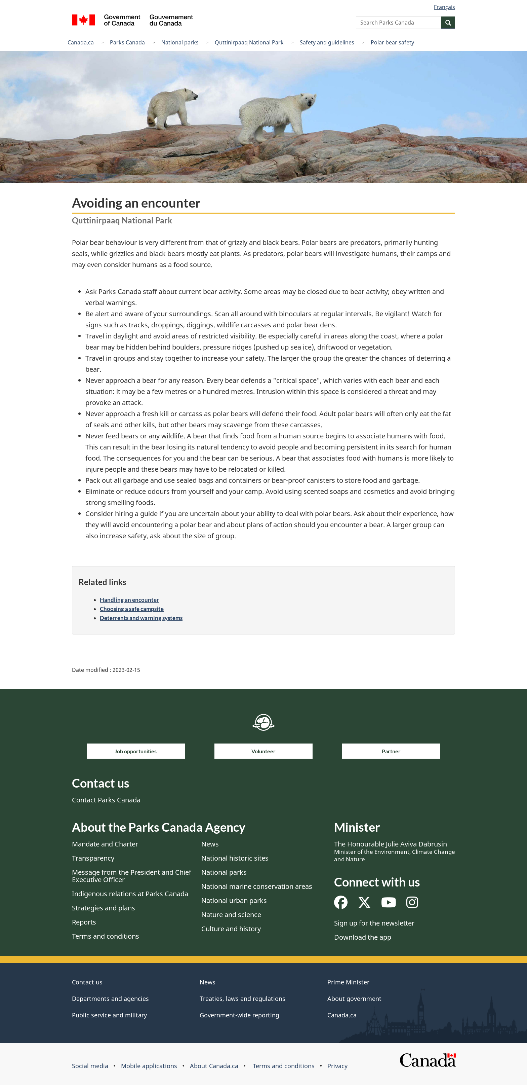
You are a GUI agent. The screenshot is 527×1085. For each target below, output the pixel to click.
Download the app (362, 937)
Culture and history (231, 928)
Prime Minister (348, 982)
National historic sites (235, 858)
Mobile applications (149, 1066)
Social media (90, 1066)
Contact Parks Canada (106, 799)
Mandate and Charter (105, 843)
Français (444, 7)
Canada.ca (81, 42)
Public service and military (109, 1015)
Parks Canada (127, 42)
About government (354, 998)
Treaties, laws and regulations (242, 998)
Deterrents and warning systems (141, 617)
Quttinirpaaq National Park (249, 42)
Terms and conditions (105, 936)
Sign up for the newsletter (374, 923)
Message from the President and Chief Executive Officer (131, 876)
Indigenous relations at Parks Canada (130, 893)
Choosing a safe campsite (132, 608)
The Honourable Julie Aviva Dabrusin (394, 851)
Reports (84, 922)
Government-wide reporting (239, 1015)
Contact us (87, 982)
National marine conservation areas (256, 886)
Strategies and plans (103, 907)
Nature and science (231, 914)
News (210, 843)
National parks (180, 42)
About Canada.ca (214, 1066)
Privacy (337, 1066)
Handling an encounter (129, 599)
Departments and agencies (110, 998)
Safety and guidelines (327, 42)
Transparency (93, 858)
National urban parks (234, 900)
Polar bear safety (392, 42)
